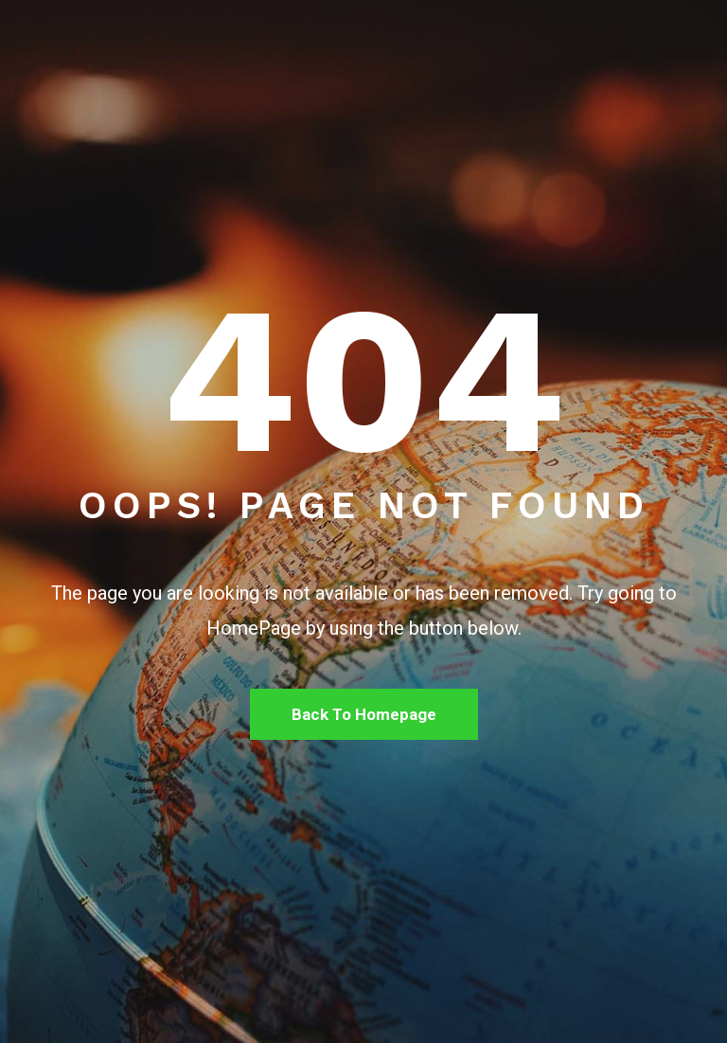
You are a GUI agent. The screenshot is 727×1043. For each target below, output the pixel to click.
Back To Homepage (364, 714)
